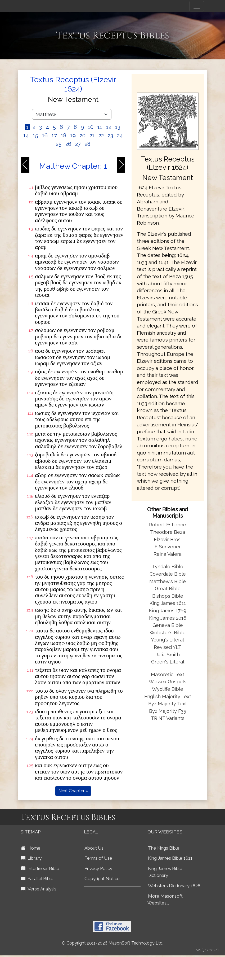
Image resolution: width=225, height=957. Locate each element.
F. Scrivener (168, 546)
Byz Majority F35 (167, 711)
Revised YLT (167, 647)
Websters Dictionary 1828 (174, 885)
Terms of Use (98, 858)
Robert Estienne (167, 524)
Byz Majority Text (167, 703)
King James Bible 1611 (170, 858)
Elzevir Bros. (167, 539)
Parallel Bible (37, 878)
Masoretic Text (167, 674)
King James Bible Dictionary (164, 872)
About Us (94, 848)
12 (108, 127)
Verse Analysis (38, 889)
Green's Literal (167, 662)
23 (110, 135)
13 (118, 127)
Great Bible (168, 588)
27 (78, 144)
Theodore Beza (167, 532)
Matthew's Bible (167, 581)
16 (45, 135)
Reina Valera (168, 554)
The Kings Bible (163, 848)
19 (73, 135)
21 (92, 135)
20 (82, 135)
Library (31, 858)
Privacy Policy (98, 868)
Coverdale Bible (168, 574)
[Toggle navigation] (196, 6)
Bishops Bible (167, 596)
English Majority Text (167, 696)
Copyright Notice (102, 878)
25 (59, 144)
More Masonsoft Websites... (165, 899)
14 (26, 135)
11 (100, 127)
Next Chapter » (73, 790)
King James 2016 (167, 618)
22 (101, 135)
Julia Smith (168, 654)
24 (120, 135)
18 (64, 135)
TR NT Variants (167, 718)
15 (35, 135)
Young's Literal (167, 640)
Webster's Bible (168, 632)
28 (87, 144)
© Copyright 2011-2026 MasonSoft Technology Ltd (112, 943)
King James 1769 (167, 610)
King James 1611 (168, 603)
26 (68, 144)
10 (91, 127)
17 (54, 135)
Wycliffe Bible (167, 689)
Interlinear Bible (40, 868)
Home (30, 848)
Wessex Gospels (167, 681)
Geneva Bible (167, 625)
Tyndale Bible (167, 566)
